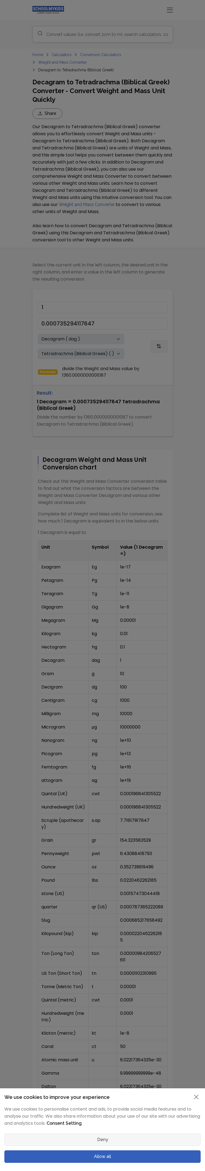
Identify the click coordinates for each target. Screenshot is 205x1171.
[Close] (196, 1097)
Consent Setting (64, 1123)
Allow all (102, 1156)
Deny (102, 1139)
